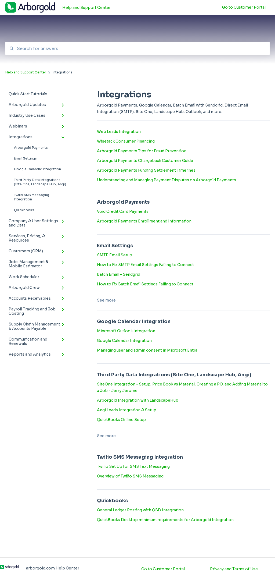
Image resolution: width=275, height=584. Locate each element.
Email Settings (25, 158)
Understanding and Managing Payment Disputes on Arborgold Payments (166, 180)
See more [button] (106, 300)
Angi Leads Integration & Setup (126, 410)
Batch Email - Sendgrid (118, 274)
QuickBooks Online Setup (121, 419)
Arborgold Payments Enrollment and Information (144, 221)
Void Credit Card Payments (123, 211)
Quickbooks (24, 210)
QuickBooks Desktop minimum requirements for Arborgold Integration (165, 519)
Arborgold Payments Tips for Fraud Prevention (141, 150)
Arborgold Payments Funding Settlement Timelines (146, 170)
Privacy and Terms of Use (234, 569)
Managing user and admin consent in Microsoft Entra (147, 350)
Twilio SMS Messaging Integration (31, 197)
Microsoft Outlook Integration (126, 330)
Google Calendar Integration (37, 169)
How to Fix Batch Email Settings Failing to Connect (145, 284)
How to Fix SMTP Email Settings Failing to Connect (145, 264)
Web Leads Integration (119, 131)
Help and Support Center (86, 7)
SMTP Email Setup (114, 255)
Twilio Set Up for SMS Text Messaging (133, 466)
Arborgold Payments (31, 148)
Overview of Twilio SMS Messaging (130, 476)
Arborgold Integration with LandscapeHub (137, 400)
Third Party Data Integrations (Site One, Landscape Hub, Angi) (40, 182)
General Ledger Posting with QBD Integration (140, 510)
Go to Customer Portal (163, 569)
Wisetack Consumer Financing (126, 141)
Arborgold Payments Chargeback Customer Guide (145, 160)
